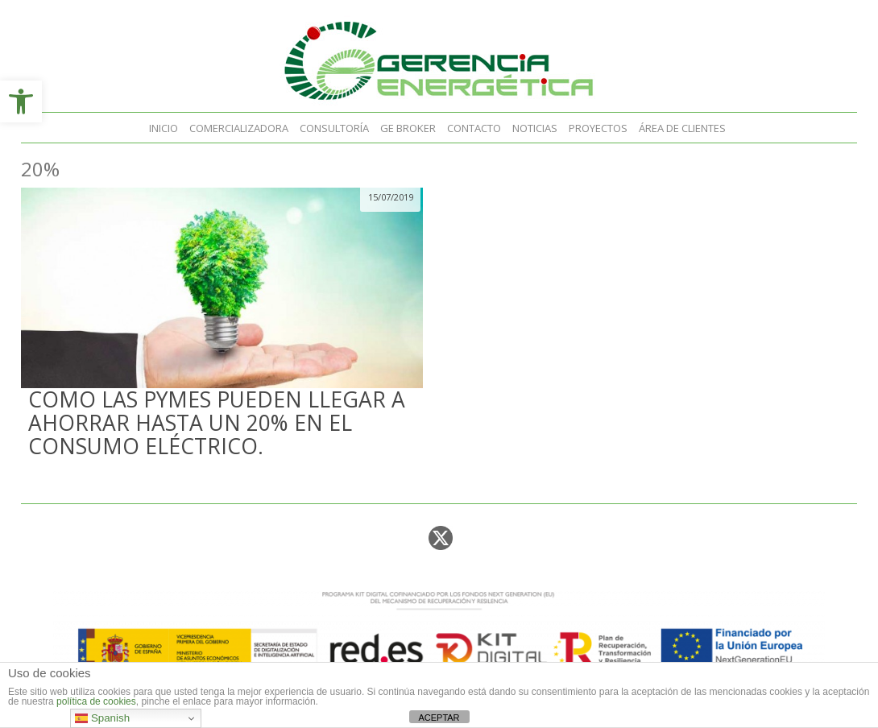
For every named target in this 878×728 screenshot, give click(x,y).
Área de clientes (682, 128)
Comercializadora (238, 128)
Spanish (102, 718)
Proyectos (598, 128)
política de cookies (96, 701)
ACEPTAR (438, 717)
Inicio (163, 128)
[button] (21, 101)
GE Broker (408, 128)
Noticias (534, 128)
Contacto (474, 128)
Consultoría (334, 128)
